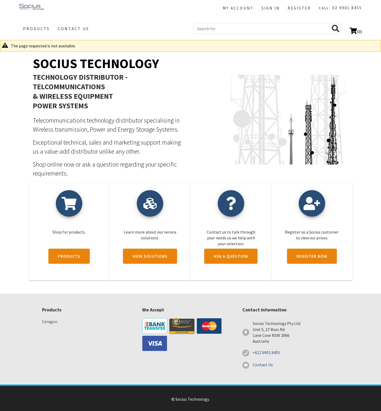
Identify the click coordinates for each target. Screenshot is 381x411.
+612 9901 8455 (266, 352)
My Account (238, 8)
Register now (312, 256)
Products (36, 28)
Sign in (270, 8)
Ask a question (231, 256)
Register (299, 8)
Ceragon (49, 321)
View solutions (150, 256)
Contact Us (73, 28)
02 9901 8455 (347, 7)
